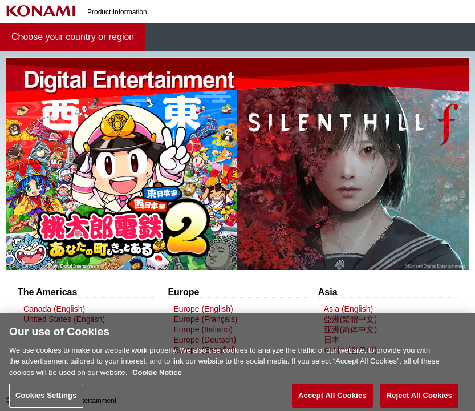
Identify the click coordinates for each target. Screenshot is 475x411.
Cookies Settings (46, 398)
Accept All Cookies (332, 398)
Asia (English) (348, 308)
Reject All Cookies (419, 398)
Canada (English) (54, 308)
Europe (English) (203, 308)
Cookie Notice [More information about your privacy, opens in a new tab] (157, 376)
